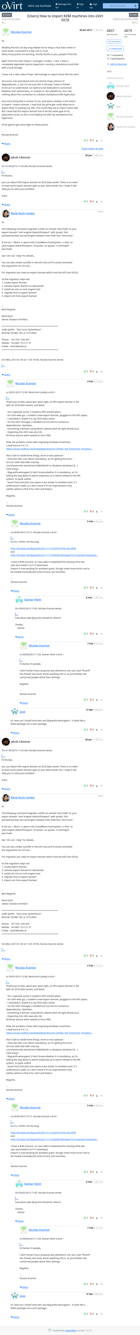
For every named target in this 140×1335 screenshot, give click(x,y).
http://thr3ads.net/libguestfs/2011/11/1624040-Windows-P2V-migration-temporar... (54, 555)
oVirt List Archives (26, 6)
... (4, 172)
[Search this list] (118, 6)
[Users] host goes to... (11, 20)
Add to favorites (117, 64)
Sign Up (93, 6)
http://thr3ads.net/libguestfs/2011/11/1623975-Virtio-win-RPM (43, 548)
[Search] (135, 6)
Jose (22, 712)
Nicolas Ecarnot (21, 32)
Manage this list (63, 6)
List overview (114, 41)
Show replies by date (92, 148)
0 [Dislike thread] (92, 140)
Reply (6, 143)
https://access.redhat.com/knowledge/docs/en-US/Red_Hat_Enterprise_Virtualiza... (49, 448)
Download (115, 48)
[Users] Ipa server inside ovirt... (125, 20)
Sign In (80, 6)
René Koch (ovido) (23, 213)
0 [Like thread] (86, 140)
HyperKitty (70, 1330)
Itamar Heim (32, 599)
